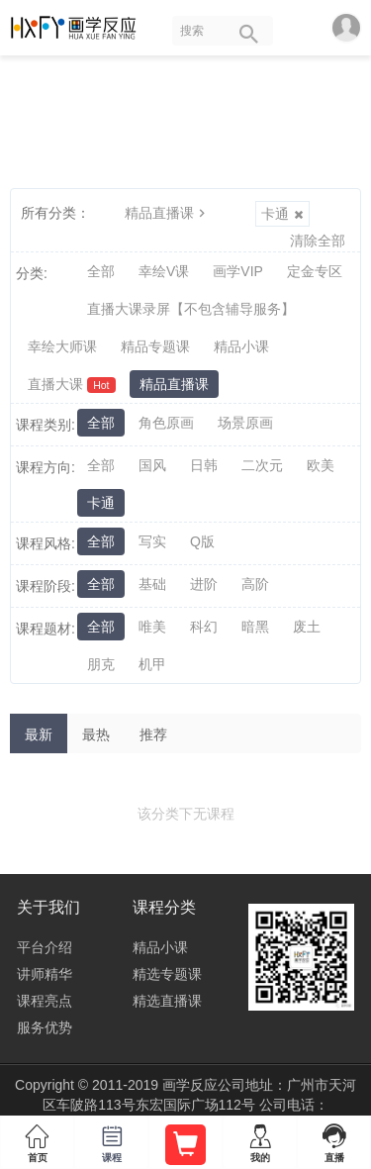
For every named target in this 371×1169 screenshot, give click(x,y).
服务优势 (44, 1027)
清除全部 (317, 240)
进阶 (204, 584)
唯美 (152, 626)
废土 (307, 626)
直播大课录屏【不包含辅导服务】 (191, 309)
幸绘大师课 (62, 346)
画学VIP (238, 271)
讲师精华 (44, 974)
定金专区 (314, 271)
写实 (152, 541)
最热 (96, 734)
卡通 (282, 214)
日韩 (204, 465)
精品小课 (241, 346)
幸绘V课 (164, 271)
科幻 (204, 626)
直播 (334, 1139)
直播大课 (72, 384)
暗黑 (255, 626)
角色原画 (166, 423)
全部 (101, 271)
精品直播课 (167, 213)
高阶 (255, 584)
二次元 (262, 465)
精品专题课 (155, 346)
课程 (111, 1139)
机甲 (152, 664)
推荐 (153, 734)
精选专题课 (167, 974)
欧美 (320, 465)
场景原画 (245, 423)
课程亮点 (44, 1001)
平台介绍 (44, 947)
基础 (152, 584)
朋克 (101, 664)
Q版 (202, 541)
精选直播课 (167, 1001)
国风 (152, 465)
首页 (37, 1139)
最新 (38, 734)
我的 (260, 1139)
